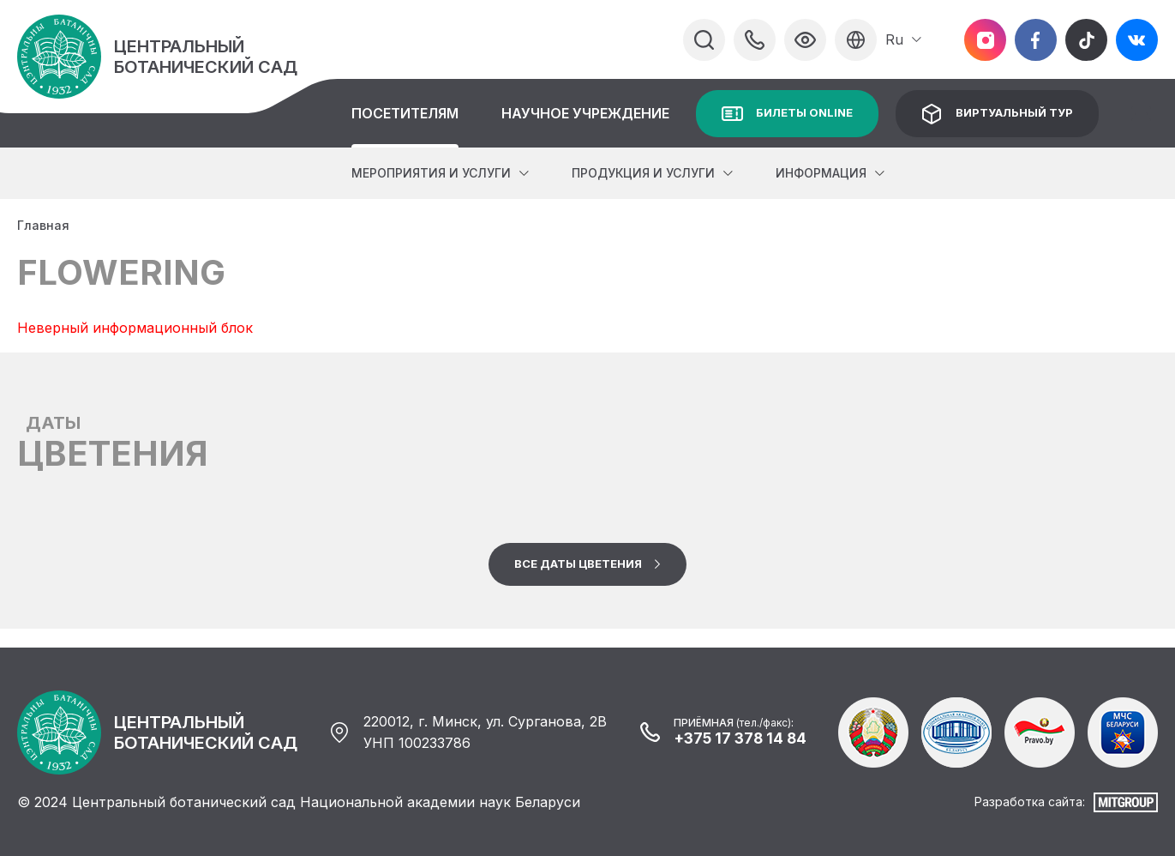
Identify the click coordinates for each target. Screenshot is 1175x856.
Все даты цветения (578, 563)
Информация (821, 173)
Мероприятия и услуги (431, 173)
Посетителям (405, 113)
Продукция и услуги (643, 173)
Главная (43, 225)
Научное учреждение (585, 113)
